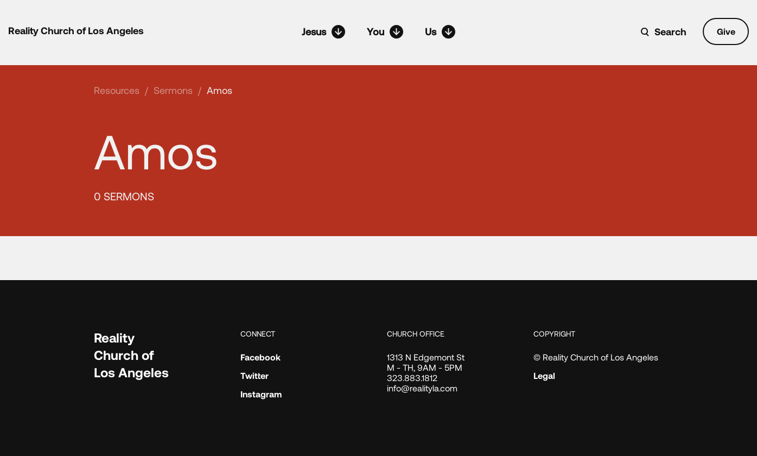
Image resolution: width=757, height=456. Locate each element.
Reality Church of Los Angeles (76, 30)
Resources (116, 90)
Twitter (254, 375)
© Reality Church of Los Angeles (595, 357)
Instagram (261, 394)
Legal (544, 375)
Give (726, 31)
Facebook (260, 357)
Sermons (173, 90)
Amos (219, 90)
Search (670, 31)
